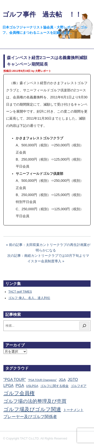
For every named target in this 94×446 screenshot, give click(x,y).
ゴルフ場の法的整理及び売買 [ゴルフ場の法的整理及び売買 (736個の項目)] (34, 401)
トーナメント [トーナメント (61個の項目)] (73, 410)
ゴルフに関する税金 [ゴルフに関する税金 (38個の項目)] (54, 386)
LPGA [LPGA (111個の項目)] (8, 386)
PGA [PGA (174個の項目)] (20, 385)
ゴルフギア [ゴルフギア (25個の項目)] (78, 386)
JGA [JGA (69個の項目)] (62, 380)
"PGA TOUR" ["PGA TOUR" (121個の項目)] (14, 380)
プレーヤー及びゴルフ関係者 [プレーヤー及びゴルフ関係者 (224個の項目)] (30, 416)
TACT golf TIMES (20, 291)
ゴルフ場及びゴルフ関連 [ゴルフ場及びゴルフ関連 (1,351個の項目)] (32, 409)
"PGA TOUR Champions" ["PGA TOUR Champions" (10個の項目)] (42, 379)
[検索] (84, 326)
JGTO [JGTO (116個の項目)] (73, 380)
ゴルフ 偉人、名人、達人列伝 (29, 298)
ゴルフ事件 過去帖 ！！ (42, 14)
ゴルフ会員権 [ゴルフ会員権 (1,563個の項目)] (19, 393)
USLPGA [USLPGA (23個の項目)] (32, 386)
